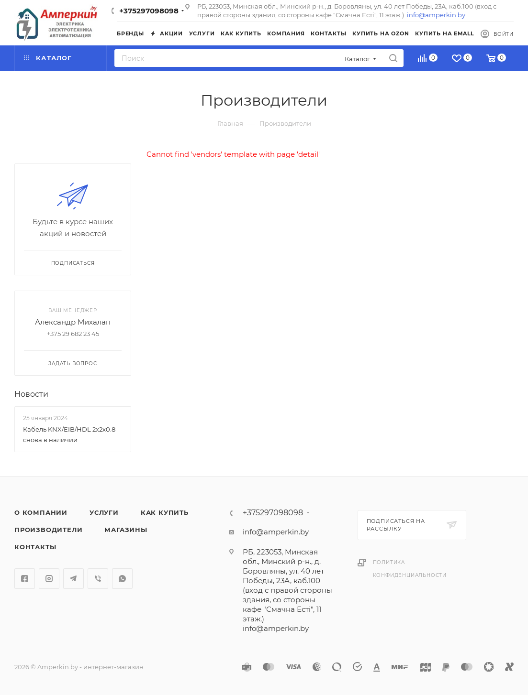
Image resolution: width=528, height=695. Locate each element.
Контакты (35, 547)
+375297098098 (149, 10)
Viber (98, 578)
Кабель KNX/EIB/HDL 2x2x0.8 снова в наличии (69, 434)
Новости (31, 394)
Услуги (104, 512)
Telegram (73, 578)
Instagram (49, 578)
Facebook (24, 578)
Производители (48, 529)
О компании (40, 512)
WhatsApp (122, 578)
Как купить (165, 512)
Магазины (125, 529)
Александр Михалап (73, 321)
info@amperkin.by (436, 15)
